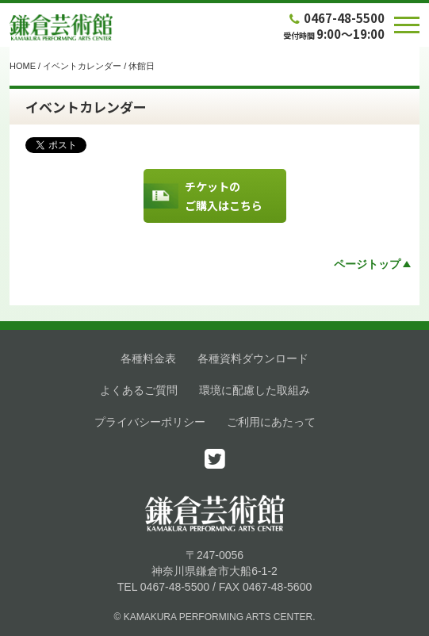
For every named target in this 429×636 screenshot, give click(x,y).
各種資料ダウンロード (252, 358)
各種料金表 (148, 358)
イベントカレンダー (82, 66)
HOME (23, 66)
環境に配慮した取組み (254, 390)
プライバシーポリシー (149, 422)
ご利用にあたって (271, 422)
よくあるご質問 (139, 390)
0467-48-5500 (335, 18)
